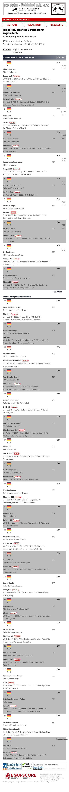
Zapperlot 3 (11, 76)
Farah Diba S (12, 383)
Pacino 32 (11, 566)
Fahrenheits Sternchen (16, 360)
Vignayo (10, 613)
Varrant (10, 705)
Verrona (10, 212)
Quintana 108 (12, 235)
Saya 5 (9, 122)
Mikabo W (11, 145)
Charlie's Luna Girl (14, 430)
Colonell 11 (11, 520)
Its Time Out (12, 192)
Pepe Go (10, 752)
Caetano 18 (11, 258)
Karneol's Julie (12, 99)
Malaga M (11, 282)
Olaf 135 (6, 337)
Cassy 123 (11, 589)
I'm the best (11, 543)
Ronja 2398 (11, 168)
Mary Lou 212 (12, 496)
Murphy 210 (12, 659)
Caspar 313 (11, 453)
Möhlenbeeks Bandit (11, 729)
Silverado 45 (12, 476)
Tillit (9, 682)
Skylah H (10, 314)
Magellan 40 (12, 636)
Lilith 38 (10, 407)
